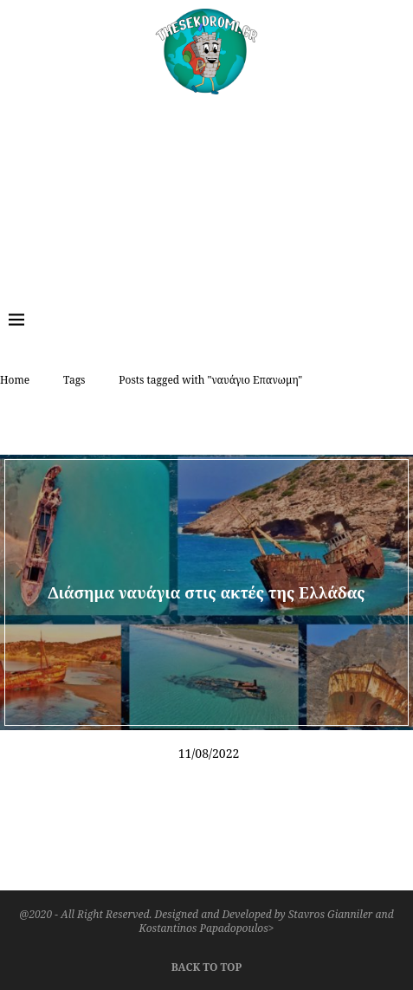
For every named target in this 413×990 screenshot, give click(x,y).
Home (14, 379)
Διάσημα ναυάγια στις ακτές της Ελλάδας (206, 591)
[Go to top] (206, 964)
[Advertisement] (206, 189)
